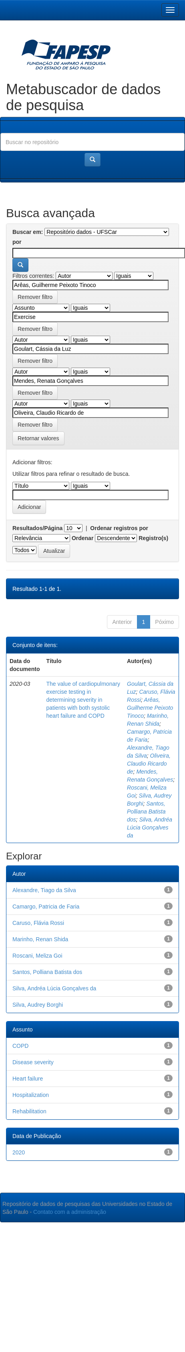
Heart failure (27, 1078)
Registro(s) (153, 538)
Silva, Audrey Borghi (37, 1005)
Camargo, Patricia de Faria (45, 906)
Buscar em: (27, 232)
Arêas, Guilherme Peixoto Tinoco (150, 708)
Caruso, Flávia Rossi (38, 923)
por (17, 242)
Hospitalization (30, 1095)
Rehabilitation (29, 1111)
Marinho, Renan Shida (40, 939)
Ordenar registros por (119, 528)
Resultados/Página (37, 528)
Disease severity (33, 1062)
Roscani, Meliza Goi (37, 955)
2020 (18, 1152)
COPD (20, 1046)
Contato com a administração (69, 1212)
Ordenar (82, 538)
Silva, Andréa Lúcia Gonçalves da (149, 827)
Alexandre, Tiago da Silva (44, 890)
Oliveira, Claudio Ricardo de (149, 763)
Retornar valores (38, 438)
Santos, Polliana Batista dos (146, 811)
